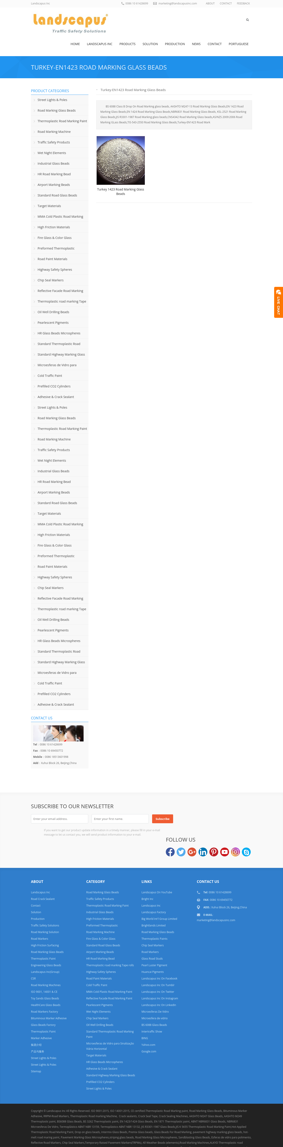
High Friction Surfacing (45, 925)
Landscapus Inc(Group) (45, 952)
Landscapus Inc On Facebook (159, 958)
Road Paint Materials (52, 259)
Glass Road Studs (152, 938)
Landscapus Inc (99, 44)
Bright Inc (147, 879)
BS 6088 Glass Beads (154, 1005)
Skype (246, 818)
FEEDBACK (243, 3)
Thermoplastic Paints (154, 918)
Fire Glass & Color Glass (55, 238)
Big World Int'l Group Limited (159, 899)
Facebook (170, 818)
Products (127, 44)
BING (145, 1018)
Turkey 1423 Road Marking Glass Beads (120, 198)
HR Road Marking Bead (54, 174)
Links (178, 1139)
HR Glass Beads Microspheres (59, 333)
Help (206, 1139)
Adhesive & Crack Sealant (56, 397)
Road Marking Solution (45, 912)
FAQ (192, 1139)
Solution (150, 44)
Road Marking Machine (54, 132)
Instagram (235, 818)
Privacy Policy (225, 1139)
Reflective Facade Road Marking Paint (57, 292)
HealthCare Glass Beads (45, 985)
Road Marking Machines (46, 965)
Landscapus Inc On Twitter (158, 972)
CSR (33, 958)
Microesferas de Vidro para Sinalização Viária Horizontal (53, 366)
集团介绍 (36, 1025)
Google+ (191, 818)
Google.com (149, 1031)
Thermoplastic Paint (43, 938)
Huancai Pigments (153, 952)
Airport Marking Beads (54, 185)
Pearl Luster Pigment (154, 945)
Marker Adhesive (41, 1018)
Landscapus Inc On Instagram (160, 978)
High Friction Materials (54, 227)
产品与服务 (37, 1031)
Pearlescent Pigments (53, 322)
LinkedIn (203, 818)
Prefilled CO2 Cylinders (54, 386)
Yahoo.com (148, 1025)
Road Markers (39, 918)
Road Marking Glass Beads (57, 110)
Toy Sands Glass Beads (45, 978)
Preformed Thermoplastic (56, 248)
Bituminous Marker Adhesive (49, 998)
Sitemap (36, 1051)
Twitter (181, 818)
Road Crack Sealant (43, 879)
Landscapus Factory (154, 892)
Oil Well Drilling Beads (53, 312)
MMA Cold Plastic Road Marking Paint (57, 218)
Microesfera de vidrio (155, 998)
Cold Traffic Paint (50, 375)
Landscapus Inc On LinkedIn (159, 985)
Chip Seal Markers (50, 280)
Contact (215, 44)
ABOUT (210, 3)
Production (175, 44)
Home (75, 44)
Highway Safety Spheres (55, 269)
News (196, 44)
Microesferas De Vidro (155, 991)
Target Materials (49, 206)
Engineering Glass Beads (46, 945)
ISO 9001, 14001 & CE (44, 972)
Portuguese (239, 44)
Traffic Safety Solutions (45, 905)
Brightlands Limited (154, 905)
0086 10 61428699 (137, 3)
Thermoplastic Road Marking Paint (62, 121)
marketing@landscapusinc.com (178, 3)
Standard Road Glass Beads (57, 195)
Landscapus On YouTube (157, 872)
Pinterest (213, 818)
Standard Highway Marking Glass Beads (58, 356)
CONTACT (226, 3)
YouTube (224, 818)
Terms (245, 1139)
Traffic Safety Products (54, 142)
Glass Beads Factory (43, 1005)
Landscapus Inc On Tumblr (158, 965)
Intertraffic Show (152, 1011)
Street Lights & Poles (52, 100)
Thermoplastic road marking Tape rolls (58, 303)
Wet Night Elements (52, 153)
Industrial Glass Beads (53, 163)
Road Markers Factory (44, 991)
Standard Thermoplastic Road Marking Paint (55, 345)
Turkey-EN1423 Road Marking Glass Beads (99, 67)
